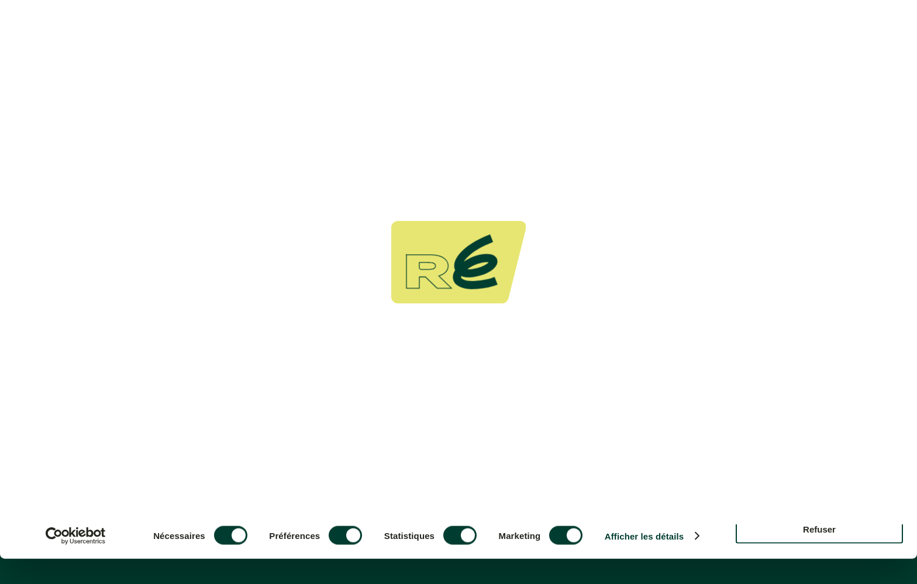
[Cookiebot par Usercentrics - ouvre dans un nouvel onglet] (76, 561)
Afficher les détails (644, 561)
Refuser (819, 554)
